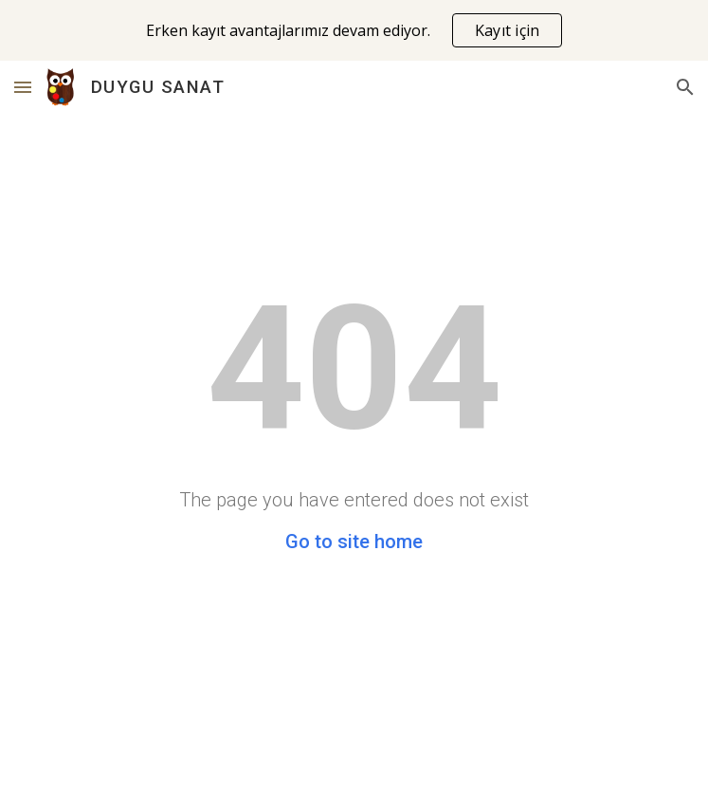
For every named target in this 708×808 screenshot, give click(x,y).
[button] (22, 87)
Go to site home (354, 541)
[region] (354, 30)
